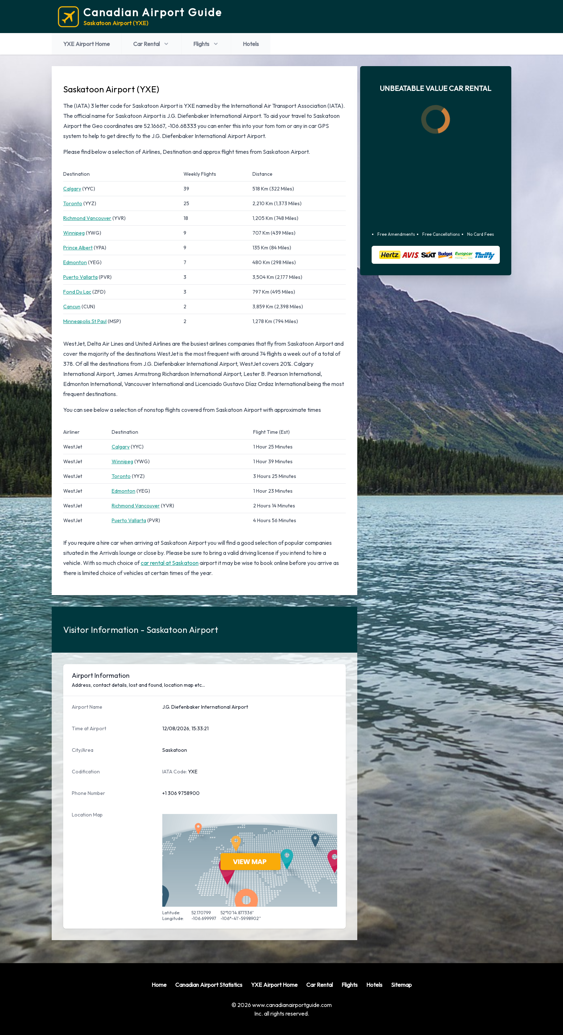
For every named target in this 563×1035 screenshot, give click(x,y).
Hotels (251, 43)
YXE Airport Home (86, 43)
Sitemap (401, 984)
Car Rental (151, 43)
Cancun (71, 306)
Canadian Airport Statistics (208, 984)
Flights (206, 43)
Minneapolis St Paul (85, 321)
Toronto (72, 203)
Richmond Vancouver (87, 218)
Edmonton (75, 262)
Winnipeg (74, 233)
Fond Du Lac (77, 292)
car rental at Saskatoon (170, 562)
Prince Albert (78, 247)
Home (159, 984)
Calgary (72, 188)
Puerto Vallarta (80, 277)
